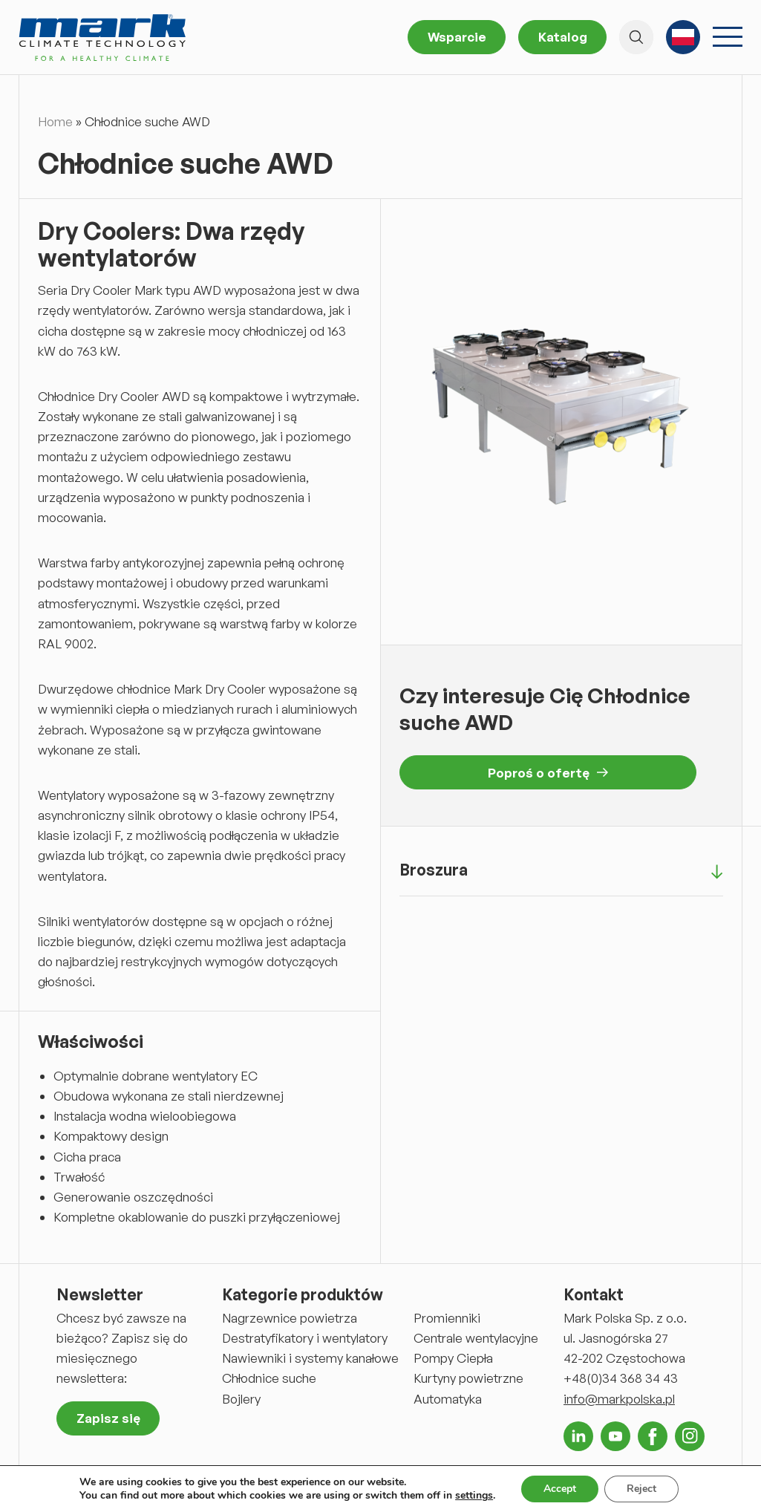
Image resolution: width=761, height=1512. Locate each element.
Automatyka (448, 1399)
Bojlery (241, 1399)
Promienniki (447, 1318)
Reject (641, 1489)
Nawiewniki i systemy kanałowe (310, 1358)
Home (55, 121)
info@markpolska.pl (619, 1399)
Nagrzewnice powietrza (289, 1318)
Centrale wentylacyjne (476, 1338)
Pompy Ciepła (453, 1358)
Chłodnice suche (269, 1378)
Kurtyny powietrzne (468, 1378)
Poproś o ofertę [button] (548, 773)
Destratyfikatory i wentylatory (305, 1338)
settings (474, 1495)
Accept (559, 1489)
